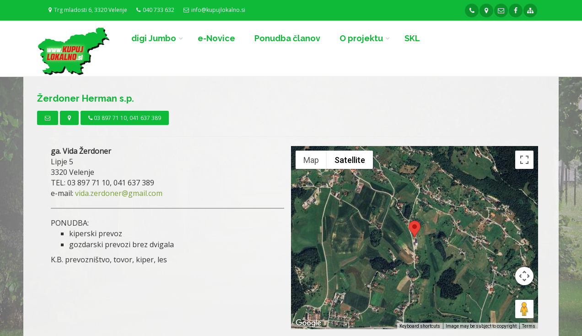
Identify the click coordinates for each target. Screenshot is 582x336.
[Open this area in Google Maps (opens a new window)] (308, 323)
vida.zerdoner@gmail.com (118, 193)
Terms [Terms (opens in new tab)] (528, 326)
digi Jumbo (153, 38)
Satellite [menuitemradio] (349, 160)
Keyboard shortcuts (419, 326)
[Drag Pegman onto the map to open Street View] (524, 309)
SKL (412, 38)
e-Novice (216, 38)
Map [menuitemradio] (311, 160)
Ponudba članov (287, 38)
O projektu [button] (361, 38)
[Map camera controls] (524, 276)
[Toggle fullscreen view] (524, 160)
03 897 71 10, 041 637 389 (124, 118)
